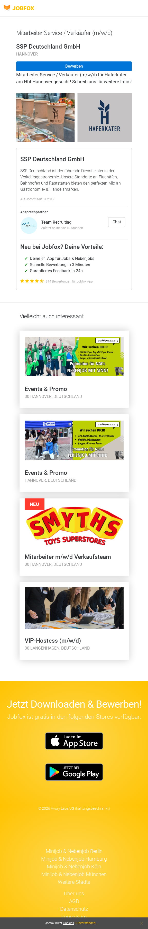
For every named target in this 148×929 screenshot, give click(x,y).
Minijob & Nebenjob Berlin (74, 851)
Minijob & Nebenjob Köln (74, 866)
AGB (74, 901)
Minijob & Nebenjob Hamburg (74, 859)
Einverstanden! (86, 923)
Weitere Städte (74, 882)
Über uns (74, 893)
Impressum (74, 917)
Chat (117, 222)
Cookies (68, 923)
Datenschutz (74, 909)
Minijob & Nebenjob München (74, 874)
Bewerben (74, 66)
